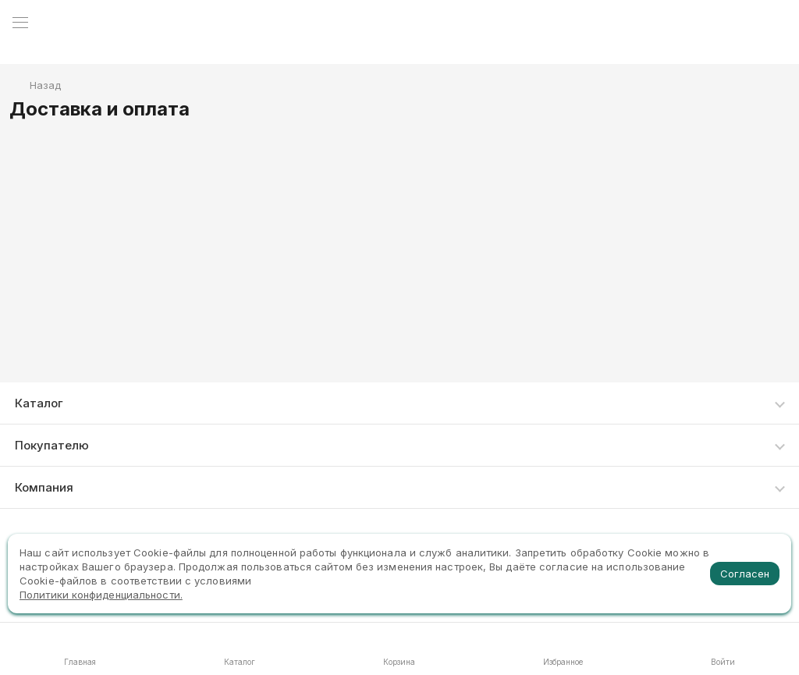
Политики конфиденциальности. (101, 594)
